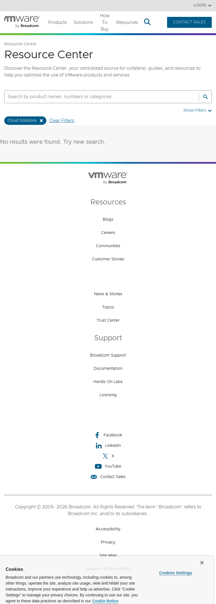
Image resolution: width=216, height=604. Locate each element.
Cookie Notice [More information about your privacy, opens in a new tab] (105, 601)
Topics (108, 307)
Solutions (83, 22)
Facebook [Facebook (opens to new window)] (108, 435)
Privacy (108, 542)
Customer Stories (108, 259)
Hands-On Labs (108, 382)
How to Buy (104, 22)
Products (57, 22)
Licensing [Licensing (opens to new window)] (108, 395)
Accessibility (108, 529)
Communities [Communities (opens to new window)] (108, 246)
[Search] (205, 97)
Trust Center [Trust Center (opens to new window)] (108, 321)
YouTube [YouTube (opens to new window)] (108, 466)
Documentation (108, 369)
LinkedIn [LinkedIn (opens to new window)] (108, 445)
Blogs (108, 220)
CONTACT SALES (189, 22)
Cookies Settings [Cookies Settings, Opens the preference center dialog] (175, 573)
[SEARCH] (95, 97)
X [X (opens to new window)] (108, 455)
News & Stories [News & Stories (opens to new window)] (108, 294)
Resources (127, 22)
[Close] (202, 562)
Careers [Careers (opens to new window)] (108, 233)
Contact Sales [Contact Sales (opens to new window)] (108, 476)
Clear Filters (61, 120)
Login (203, 5)
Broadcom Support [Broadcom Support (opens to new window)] (108, 355)
